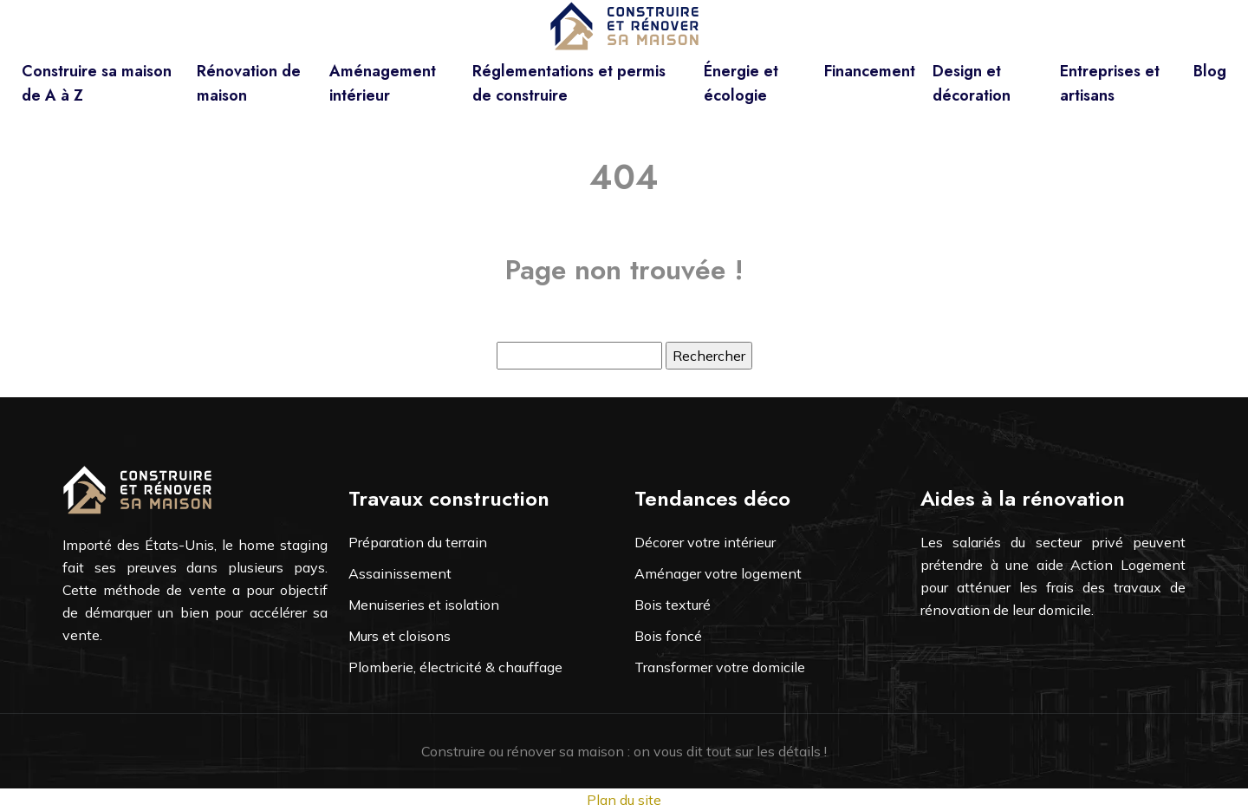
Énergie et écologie (741, 83)
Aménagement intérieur (382, 83)
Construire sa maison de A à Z (97, 83)
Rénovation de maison (249, 83)
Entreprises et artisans (1110, 83)
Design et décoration (972, 83)
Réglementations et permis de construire (569, 83)
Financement (869, 71)
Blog (1209, 71)
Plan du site (624, 799)
